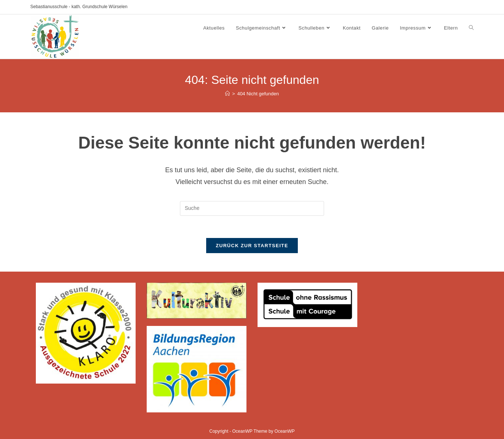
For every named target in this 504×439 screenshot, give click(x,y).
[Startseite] (227, 93)
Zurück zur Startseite (252, 245)
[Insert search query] (252, 208)
